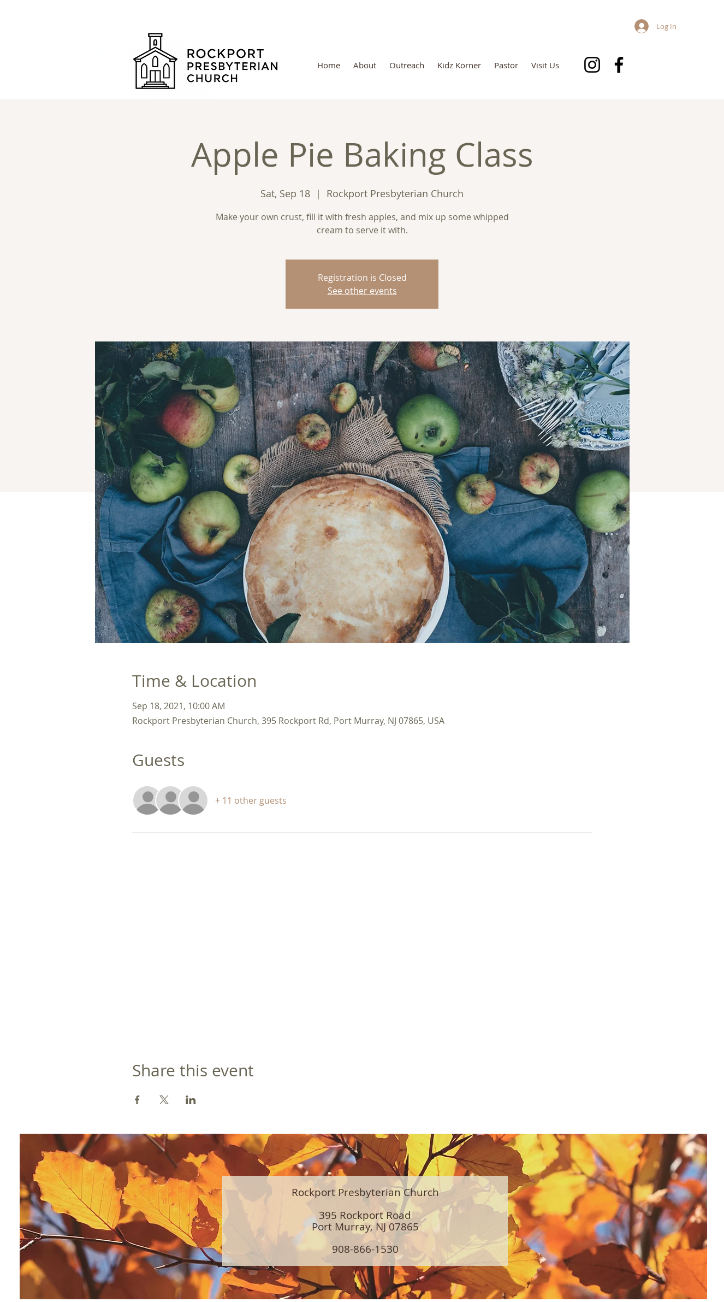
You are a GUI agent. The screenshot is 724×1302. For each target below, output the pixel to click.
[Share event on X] (164, 1099)
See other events (362, 291)
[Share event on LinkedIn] (191, 1099)
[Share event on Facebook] (137, 1099)
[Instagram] (592, 64)
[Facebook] (619, 64)
